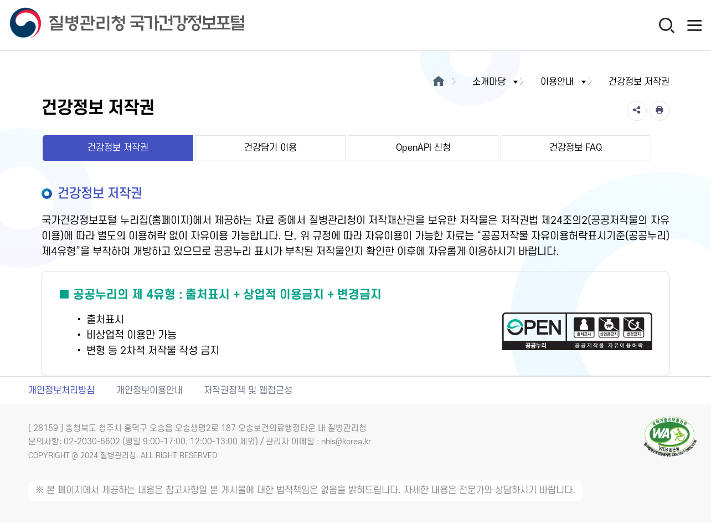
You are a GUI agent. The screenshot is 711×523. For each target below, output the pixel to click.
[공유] (637, 111)
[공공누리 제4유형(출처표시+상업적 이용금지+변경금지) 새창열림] (355, 323)
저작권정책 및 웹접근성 (248, 391)
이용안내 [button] (564, 82)
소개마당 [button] (496, 82)
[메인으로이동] (438, 82)
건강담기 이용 (270, 148)
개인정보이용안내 (149, 391)
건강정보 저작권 (117, 148)
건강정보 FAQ (575, 148)
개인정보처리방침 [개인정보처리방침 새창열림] (61, 391)
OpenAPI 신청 (423, 148)
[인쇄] (659, 111)
